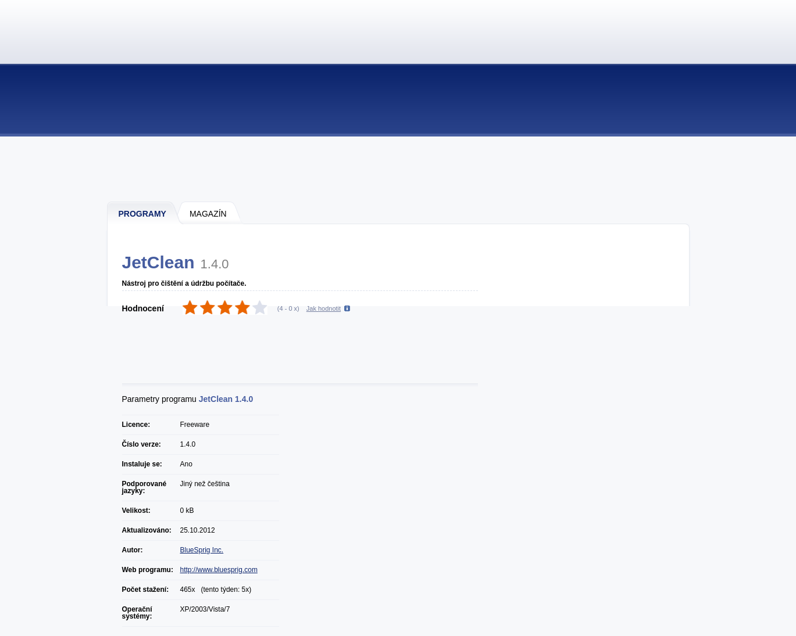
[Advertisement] (399, 168)
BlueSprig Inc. (202, 550)
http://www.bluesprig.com (219, 570)
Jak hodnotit (323, 308)
